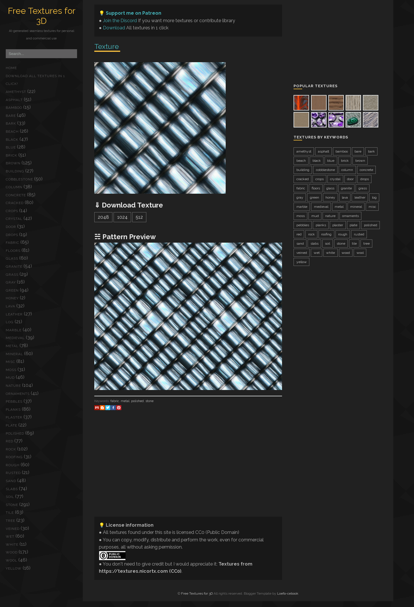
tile (10, 513)
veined (13, 529)
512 (139, 217)
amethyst (16, 92)
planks (13, 410)
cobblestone (19, 179)
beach (12, 132)
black (12, 140)
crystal (14, 219)
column (14, 187)
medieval (15, 338)
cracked (15, 203)
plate (11, 425)
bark (11, 123)
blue (11, 147)
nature (13, 386)
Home (11, 68)
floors (13, 251)
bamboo (14, 108)
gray (11, 282)
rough (13, 465)
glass (12, 258)
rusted (13, 473)
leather (14, 314)
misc (10, 362)
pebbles (14, 401)
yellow (14, 568)
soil (10, 497)
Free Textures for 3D (41, 16)
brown (13, 163)
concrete (16, 195)
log (10, 322)
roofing (14, 457)
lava (10, 306)
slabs (12, 489)
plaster (14, 417)
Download (114, 28)
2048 (103, 217)
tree (10, 521)
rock (11, 449)
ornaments (18, 394)
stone (12, 505)
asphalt (14, 100)
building (15, 171)
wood (12, 552)
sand (11, 481)
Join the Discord (120, 20)
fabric (12, 243)
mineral (14, 354)
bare (11, 116)
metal (12, 346)
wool (11, 560)
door (11, 227)
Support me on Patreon (133, 13)
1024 (122, 217)
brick (11, 155)
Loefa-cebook (287, 593)
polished (15, 433)
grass (12, 275)
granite (14, 267)
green (12, 290)
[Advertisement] (188, 471)
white (12, 545)
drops (12, 235)
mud (10, 378)
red (9, 441)
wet (10, 536)
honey (12, 298)
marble (14, 330)
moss (11, 370)
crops (12, 211)
